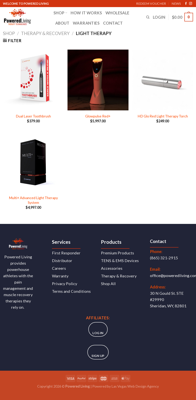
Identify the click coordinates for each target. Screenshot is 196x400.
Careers (59, 268)
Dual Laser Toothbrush (33, 116)
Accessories (111, 268)
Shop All (108, 283)
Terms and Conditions (71, 291)
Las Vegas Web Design (128, 386)
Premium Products (117, 252)
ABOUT (62, 23)
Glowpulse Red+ (98, 116)
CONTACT (113, 23)
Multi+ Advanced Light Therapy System (33, 200)
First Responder (66, 252)
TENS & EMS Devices (120, 260)
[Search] (147, 17)
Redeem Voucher (151, 3)
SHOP (60, 12)
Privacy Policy (64, 283)
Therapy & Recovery (45, 33)
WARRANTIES (86, 23)
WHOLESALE (117, 12)
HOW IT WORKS (86, 12)
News (176, 3)
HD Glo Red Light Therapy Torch (163, 116)
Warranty (60, 275)
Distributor (62, 260)
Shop (9, 33)
